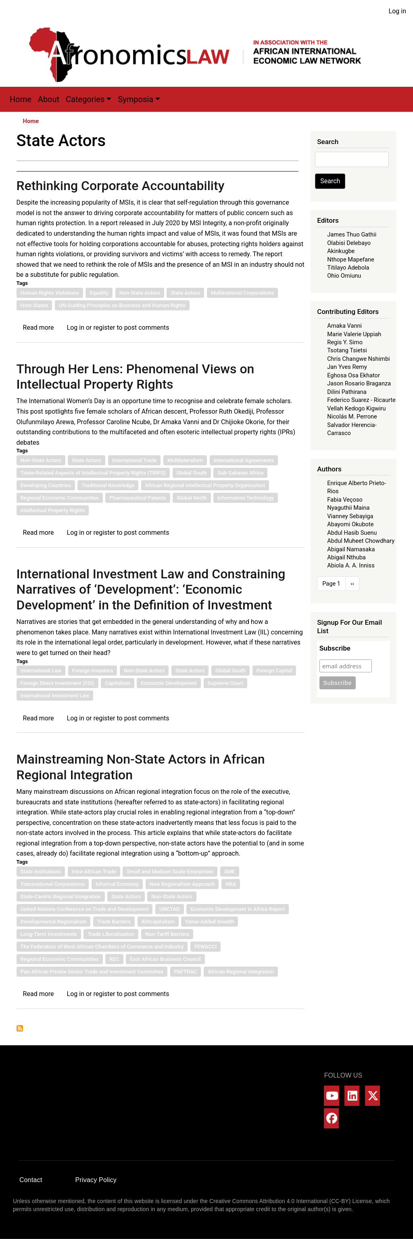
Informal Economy (117, 884)
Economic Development (169, 683)
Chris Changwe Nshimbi (358, 358)
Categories (85, 99)
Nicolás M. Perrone (352, 416)
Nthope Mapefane (350, 259)
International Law (41, 671)
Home (20, 99)
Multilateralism (185, 460)
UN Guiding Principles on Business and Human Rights (122, 305)
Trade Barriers (114, 922)
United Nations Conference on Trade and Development (85, 909)
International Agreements (244, 460)
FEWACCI (205, 947)
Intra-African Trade (94, 872)
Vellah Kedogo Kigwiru (356, 408)
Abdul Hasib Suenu (352, 532)
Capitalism (117, 683)
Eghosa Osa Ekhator (353, 375)
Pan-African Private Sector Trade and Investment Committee (92, 972)
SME (229, 872)
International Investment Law (55, 696)
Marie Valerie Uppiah (354, 334)
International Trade (134, 460)
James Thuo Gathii (351, 234)
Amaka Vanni (344, 325)
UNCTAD (169, 909)
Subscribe (334, 648)
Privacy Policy (96, 1179)
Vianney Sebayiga (350, 516)
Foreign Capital (274, 671)
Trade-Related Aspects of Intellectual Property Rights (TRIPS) (93, 473)
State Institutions (41, 872)
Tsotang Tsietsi (347, 350)
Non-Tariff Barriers (167, 934)
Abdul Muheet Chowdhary (360, 540)
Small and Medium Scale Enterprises (170, 872)
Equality (99, 293)
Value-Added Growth (209, 922)
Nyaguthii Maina (348, 507)
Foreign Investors (92, 671)
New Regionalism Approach (182, 884)
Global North (191, 498)
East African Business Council (165, 959)
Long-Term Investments (49, 934)
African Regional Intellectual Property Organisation (205, 485)
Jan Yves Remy (347, 366)
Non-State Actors (139, 293)
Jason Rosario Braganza (359, 383)
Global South (192, 473)
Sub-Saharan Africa (240, 473)
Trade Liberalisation (111, 934)
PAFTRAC (185, 972)
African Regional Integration (241, 972)
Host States (34, 305)
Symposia (135, 99)
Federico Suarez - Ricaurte (361, 400)
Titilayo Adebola (348, 267)
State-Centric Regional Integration (61, 897)
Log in (397, 11)
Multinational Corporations (242, 293)
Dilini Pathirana (347, 392)
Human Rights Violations (50, 293)
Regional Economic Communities (60, 498)
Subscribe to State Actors (20, 1028)
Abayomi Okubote (350, 524)
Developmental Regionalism (54, 922)
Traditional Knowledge (107, 485)
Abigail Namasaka (351, 549)
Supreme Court (226, 683)
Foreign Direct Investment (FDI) (57, 683)
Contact (30, 1179)
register (104, 327)
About (48, 99)
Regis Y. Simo (345, 342)
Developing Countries (46, 485)
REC (114, 959)
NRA (230, 884)
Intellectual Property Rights (53, 510)
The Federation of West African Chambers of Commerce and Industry (102, 947)
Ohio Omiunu (344, 275)
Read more (38, 327)
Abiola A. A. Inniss (351, 565)
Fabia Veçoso (345, 499)
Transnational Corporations (53, 884)
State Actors (185, 293)
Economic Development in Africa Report (237, 909)
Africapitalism (158, 922)
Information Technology (245, 498)
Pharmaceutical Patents (137, 498)
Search (330, 181)
